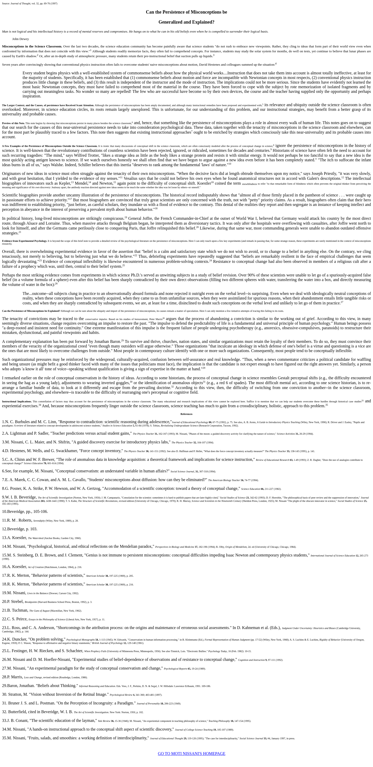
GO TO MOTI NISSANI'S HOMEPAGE (191, 753)
